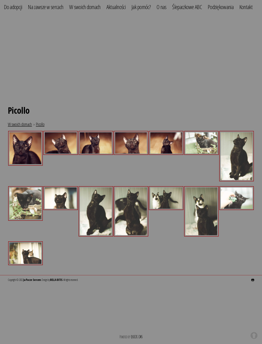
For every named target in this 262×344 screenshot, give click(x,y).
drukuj (252, 280)
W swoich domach (20, 124)
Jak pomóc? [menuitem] (141, 7)
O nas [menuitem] (161, 7)
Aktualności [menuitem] (116, 7)
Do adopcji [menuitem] (13, 7)
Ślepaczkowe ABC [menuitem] (187, 7)
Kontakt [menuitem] (246, 7)
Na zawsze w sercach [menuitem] (45, 7)
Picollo (40, 124)
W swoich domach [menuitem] (85, 7)
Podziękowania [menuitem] (221, 7)
